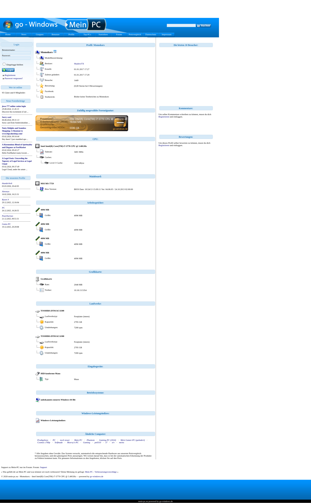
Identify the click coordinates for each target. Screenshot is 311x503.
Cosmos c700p (43, 442)
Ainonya (5, 191)
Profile (71, 34)
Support (43, 467)
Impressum (167, 34)
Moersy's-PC (73, 442)
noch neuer (65, 440)
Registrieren (10, 75)
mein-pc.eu (143, 501)
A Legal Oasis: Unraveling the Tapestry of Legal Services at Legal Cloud (17, 161)
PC (3, 207)
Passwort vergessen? (14, 78)
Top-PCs (87, 34)
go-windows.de (96, 476)
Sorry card (6, 117)
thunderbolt (7, 183)
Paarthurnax (7, 216)
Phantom (91, 440)
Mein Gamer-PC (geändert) (133, 440)
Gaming (86, 442)
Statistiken (103, 34)
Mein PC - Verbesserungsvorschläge (101, 472)
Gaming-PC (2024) (107, 440)
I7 (106, 442)
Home (8, 34)
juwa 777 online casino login (14, 106)
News (23, 34)
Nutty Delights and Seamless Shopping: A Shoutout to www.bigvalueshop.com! (14, 131)
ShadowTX (79, 63)
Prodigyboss (42, 440)
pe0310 (98, 442)
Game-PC (6, 224)
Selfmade (59, 442)
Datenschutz (150, 34)
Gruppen (40, 34)
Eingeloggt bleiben (14, 64)
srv (113, 442)
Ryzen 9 (5, 199)
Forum (119, 34)
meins (121, 442)
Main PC (78, 440)
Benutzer (56, 34)
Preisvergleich (135, 34)
